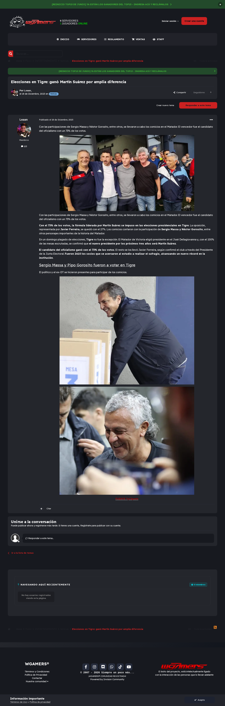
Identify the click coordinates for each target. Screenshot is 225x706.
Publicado (56, 119)
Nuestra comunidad (37, 681)
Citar (49, 508)
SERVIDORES (86, 39)
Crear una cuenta (194, 21)
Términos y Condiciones (37, 671)
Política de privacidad (40, 702)
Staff (158, 39)
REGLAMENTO (114, 39)
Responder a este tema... (39, 538)
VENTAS (138, 39)
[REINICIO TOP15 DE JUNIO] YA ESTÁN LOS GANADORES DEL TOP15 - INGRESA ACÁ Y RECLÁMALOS (110, 4)
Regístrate (85, 525)
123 (24, 146)
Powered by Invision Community (107, 679)
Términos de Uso (18, 702)
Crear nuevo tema (165, 105)
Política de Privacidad (36, 674)
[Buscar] (10, 54)
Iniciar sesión (170, 21)
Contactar (37, 678)
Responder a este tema (198, 105)
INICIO (63, 39)
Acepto (199, 700)
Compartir (179, 92)
